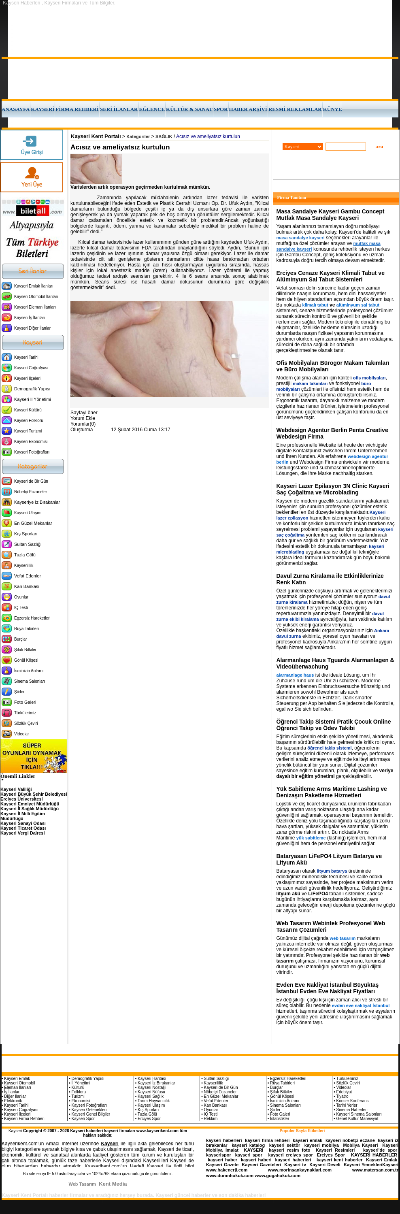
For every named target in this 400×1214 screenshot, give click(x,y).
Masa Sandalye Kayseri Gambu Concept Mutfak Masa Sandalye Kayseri (331, 214)
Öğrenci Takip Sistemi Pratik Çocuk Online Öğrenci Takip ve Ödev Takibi (334, 724)
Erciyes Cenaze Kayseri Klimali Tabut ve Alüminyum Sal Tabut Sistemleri (331, 276)
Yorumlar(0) (83, 424)
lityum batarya (332, 871)
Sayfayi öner (84, 412)
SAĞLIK (163, 136)
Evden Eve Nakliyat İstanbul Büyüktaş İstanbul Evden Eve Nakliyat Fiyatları (328, 988)
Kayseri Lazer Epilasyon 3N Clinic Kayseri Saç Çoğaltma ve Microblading (333, 489)
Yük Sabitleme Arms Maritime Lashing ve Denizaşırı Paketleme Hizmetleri (332, 792)
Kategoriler (138, 136)
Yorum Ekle (82, 418)
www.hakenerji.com (226, 1169)
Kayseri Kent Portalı (96, 136)
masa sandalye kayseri (301, 237)
